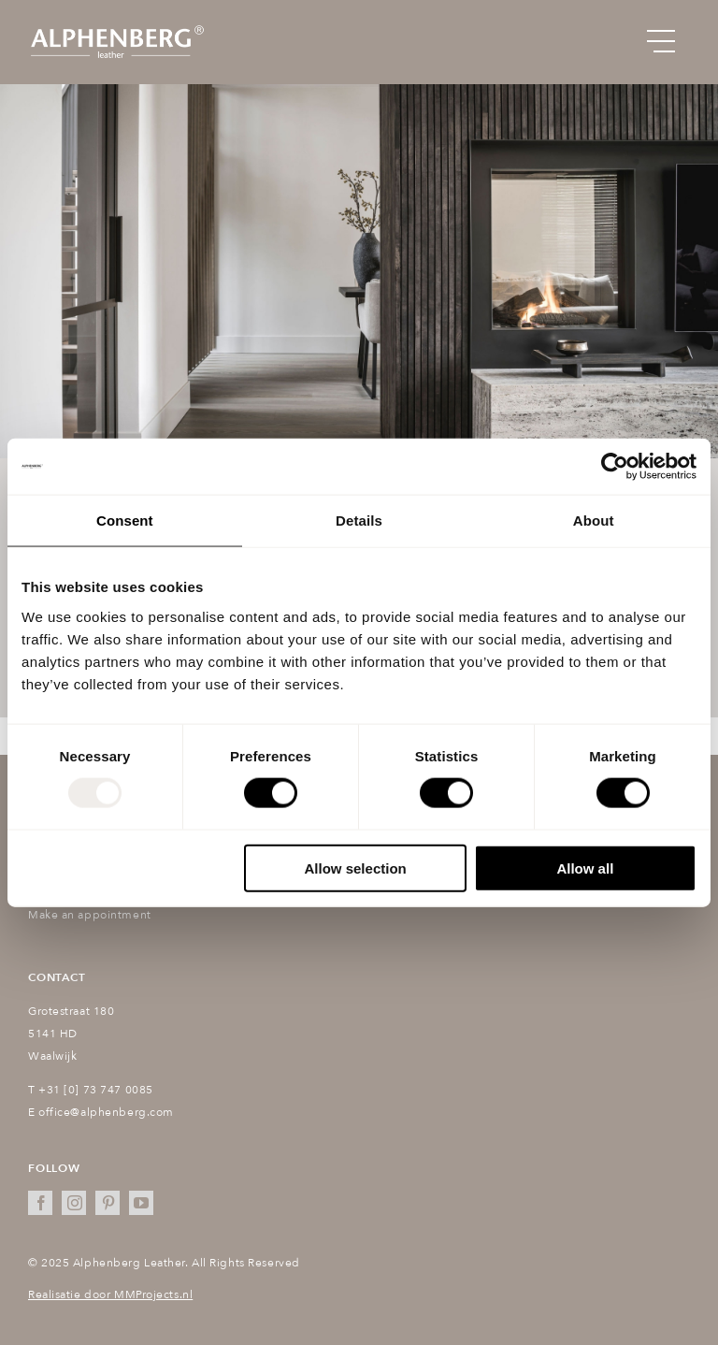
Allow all (584, 867)
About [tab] (593, 520)
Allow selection (356, 867)
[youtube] (141, 1203)
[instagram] (74, 1203)
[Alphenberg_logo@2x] (117, 29)
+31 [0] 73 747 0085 (95, 1089)
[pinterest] (107, 1203)
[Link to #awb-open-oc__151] (661, 42)
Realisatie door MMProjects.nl (110, 1294)
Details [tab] (359, 520)
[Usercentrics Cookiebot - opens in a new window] (614, 467)
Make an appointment (89, 914)
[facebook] (40, 1203)
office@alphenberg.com (106, 1112)
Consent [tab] (124, 520)
